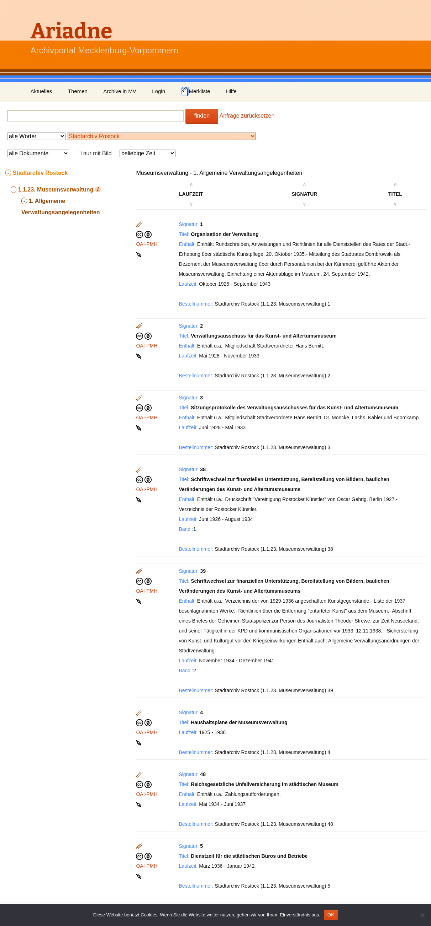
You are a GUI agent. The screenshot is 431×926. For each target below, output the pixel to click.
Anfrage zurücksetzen (247, 116)
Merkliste (195, 91)
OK (330, 914)
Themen (78, 91)
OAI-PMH (146, 244)
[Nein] (422, 915)
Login (158, 91)
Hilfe (231, 91)
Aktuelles (41, 91)
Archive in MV (119, 91)
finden (202, 116)
